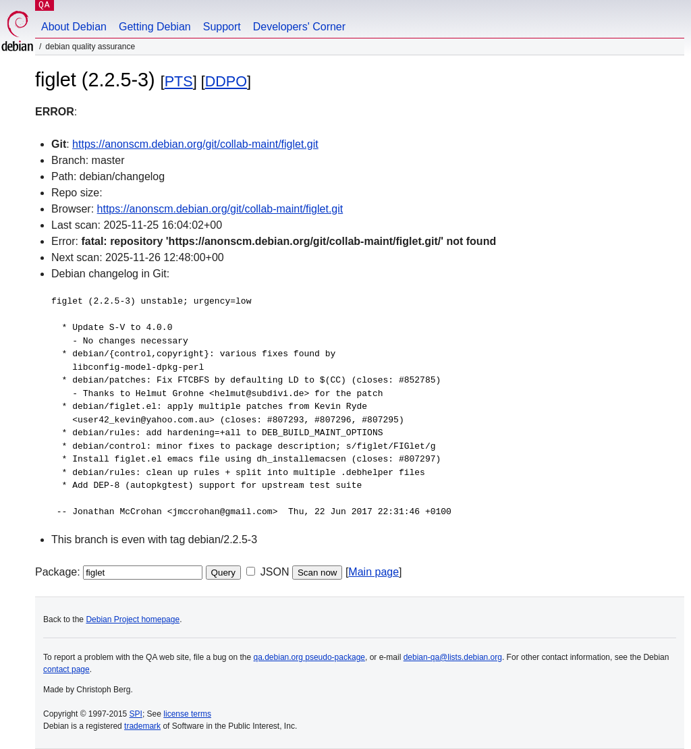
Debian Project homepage (132, 619)
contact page (66, 669)
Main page (373, 572)
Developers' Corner (299, 26)
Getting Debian (155, 26)
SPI (136, 714)
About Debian (74, 26)
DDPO (226, 81)
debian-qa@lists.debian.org (453, 657)
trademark (142, 726)
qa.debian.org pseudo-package (309, 657)
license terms (187, 714)
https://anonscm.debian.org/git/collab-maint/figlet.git (195, 144)
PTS (179, 81)
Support (222, 26)
